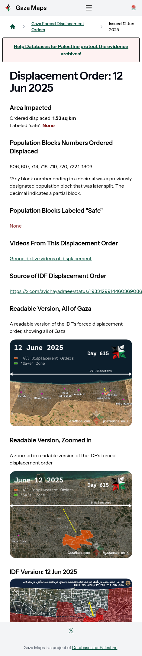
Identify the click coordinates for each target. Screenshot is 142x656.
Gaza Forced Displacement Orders (57, 26)
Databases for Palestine (94, 647)
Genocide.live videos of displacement (51, 258)
